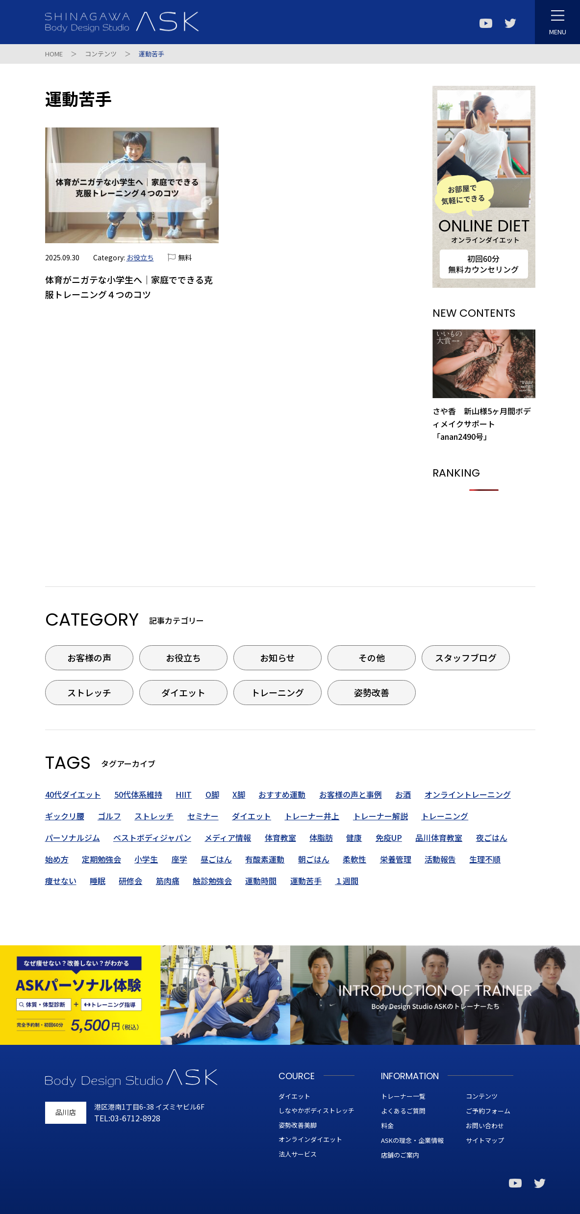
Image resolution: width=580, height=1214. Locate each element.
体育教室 (280, 837)
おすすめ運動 (281, 794)
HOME (54, 53)
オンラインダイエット (310, 1139)
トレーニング (277, 692)
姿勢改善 (371, 692)
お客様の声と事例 (350, 794)
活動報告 (440, 859)
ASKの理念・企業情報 (412, 1140)
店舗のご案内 (400, 1155)
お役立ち (140, 257)
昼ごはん (216, 859)
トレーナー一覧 (403, 1096)
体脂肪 (321, 837)
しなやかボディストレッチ (316, 1110)
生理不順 (485, 859)
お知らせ (277, 657)
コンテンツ (101, 53)
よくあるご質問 (403, 1110)
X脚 (238, 794)
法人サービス (297, 1154)
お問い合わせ (485, 1125)
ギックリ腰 (64, 816)
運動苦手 (306, 880)
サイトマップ (485, 1140)
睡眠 (97, 880)
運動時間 (261, 880)
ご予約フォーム (488, 1110)
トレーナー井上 (311, 816)
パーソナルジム (72, 837)
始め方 (57, 859)
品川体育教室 (438, 837)
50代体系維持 (138, 794)
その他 (371, 657)
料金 (387, 1125)
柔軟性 (354, 859)
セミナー (203, 816)
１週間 (346, 880)
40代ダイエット (73, 794)
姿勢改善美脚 (297, 1125)
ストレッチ (89, 692)
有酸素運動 (264, 859)
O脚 (212, 794)
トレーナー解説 (380, 816)
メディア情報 (227, 837)
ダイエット (183, 692)
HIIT (184, 794)
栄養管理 (395, 859)
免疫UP (389, 837)
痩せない (60, 880)
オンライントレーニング (468, 794)
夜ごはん (491, 837)
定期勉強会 (101, 859)
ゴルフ (109, 816)
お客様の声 (89, 657)
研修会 (130, 880)
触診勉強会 (212, 880)
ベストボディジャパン (152, 837)
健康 (354, 837)
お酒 (403, 794)
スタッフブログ (466, 657)
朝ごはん (313, 859)
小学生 (146, 859)
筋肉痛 (167, 880)
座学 (179, 859)
